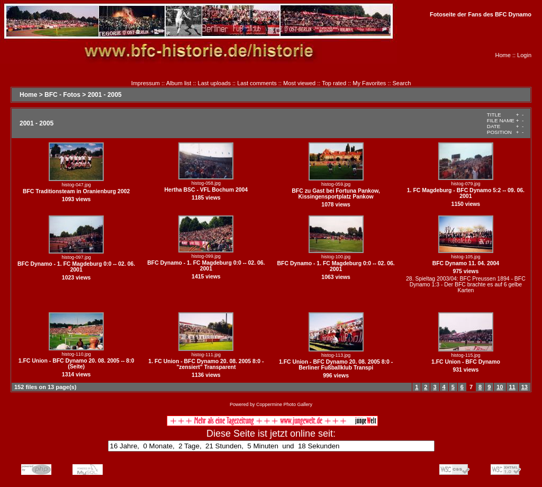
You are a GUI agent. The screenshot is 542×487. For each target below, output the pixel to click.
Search (402, 83)
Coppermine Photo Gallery (284, 404)
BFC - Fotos (62, 94)
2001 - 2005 (105, 94)
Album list (179, 83)
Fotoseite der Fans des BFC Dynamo (480, 14)
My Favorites (369, 83)
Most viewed (299, 83)
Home (503, 55)
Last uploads (214, 83)
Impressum (145, 83)
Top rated (334, 83)
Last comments (257, 83)
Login (524, 55)
